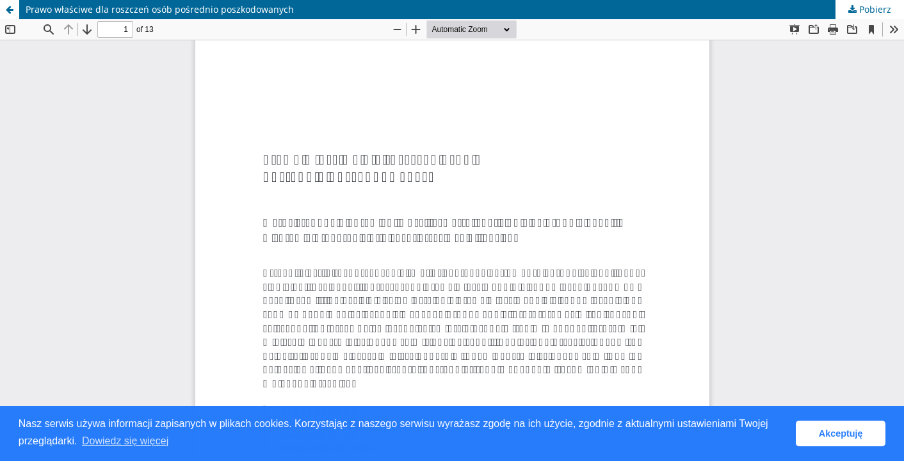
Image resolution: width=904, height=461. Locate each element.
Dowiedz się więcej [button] (125, 440)
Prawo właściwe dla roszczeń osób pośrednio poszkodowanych (160, 9)
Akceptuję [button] (841, 433)
